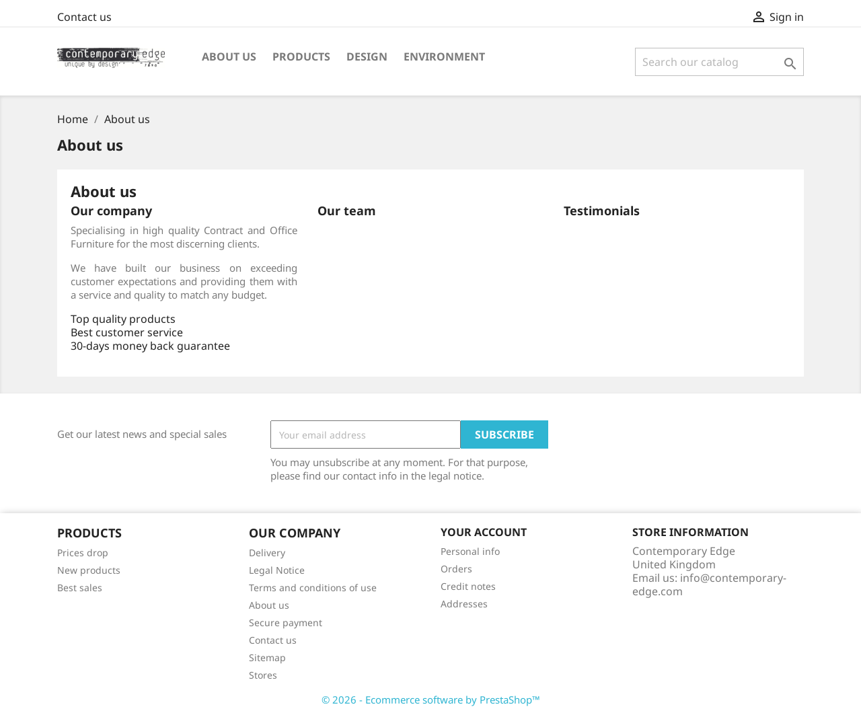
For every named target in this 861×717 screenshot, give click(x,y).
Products (301, 56)
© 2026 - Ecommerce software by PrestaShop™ (431, 699)
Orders (456, 568)
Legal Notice (277, 570)
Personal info (470, 551)
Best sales (79, 587)
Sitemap (267, 657)
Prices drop (82, 552)
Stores (263, 675)
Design (366, 56)
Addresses (464, 603)
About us (229, 56)
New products (88, 570)
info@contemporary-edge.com (709, 584)
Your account (484, 532)
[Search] (719, 62)
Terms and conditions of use (313, 587)
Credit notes (468, 586)
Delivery (267, 552)
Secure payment (285, 622)
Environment (444, 56)
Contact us (84, 16)
